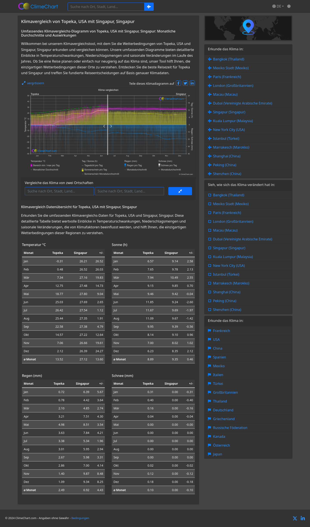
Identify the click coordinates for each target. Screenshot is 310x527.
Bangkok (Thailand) (228, 59)
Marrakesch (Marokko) (231, 147)
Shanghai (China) (226, 156)
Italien (218, 374)
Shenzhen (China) (227, 173)
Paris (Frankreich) (227, 76)
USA (216, 339)
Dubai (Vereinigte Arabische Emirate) (242, 103)
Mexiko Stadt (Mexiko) (231, 68)
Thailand (220, 401)
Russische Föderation (230, 427)
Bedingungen (80, 518)
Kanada (219, 436)
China (217, 348)
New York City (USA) (229, 129)
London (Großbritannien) (233, 85)
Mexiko (219, 366)
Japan (217, 454)
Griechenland (224, 418)
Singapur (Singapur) (229, 112)
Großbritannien (225, 392)
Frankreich (221, 330)
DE (276, 6)
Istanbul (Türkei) (226, 138)
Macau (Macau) (225, 94)
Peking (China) (224, 165)
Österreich (221, 445)
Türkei (218, 383)
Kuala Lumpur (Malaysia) (233, 120)
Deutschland (223, 410)
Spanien (219, 357)
